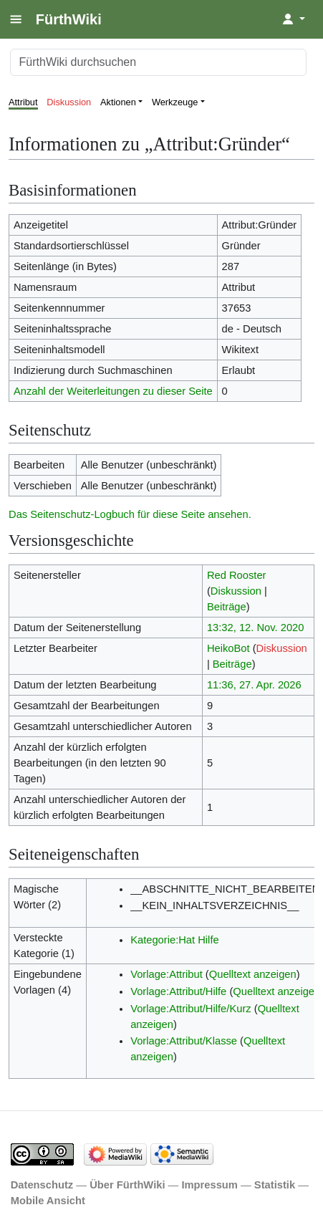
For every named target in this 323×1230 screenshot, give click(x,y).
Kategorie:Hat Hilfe (174, 940)
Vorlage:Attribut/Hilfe (178, 991)
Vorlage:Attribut (166, 974)
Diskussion (69, 102)
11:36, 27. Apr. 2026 (254, 685)
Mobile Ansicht (48, 1200)
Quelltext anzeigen (253, 974)
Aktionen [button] (118, 102)
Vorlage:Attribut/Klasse (183, 1041)
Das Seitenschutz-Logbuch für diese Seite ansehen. (130, 514)
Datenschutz (42, 1185)
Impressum (209, 1185)
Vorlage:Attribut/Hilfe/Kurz (190, 1008)
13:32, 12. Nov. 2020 (255, 627)
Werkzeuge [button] (175, 102)
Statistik (274, 1185)
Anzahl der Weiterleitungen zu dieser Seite (113, 391)
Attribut (23, 102)
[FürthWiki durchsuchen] (158, 62)
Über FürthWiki (127, 1185)
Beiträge (226, 606)
